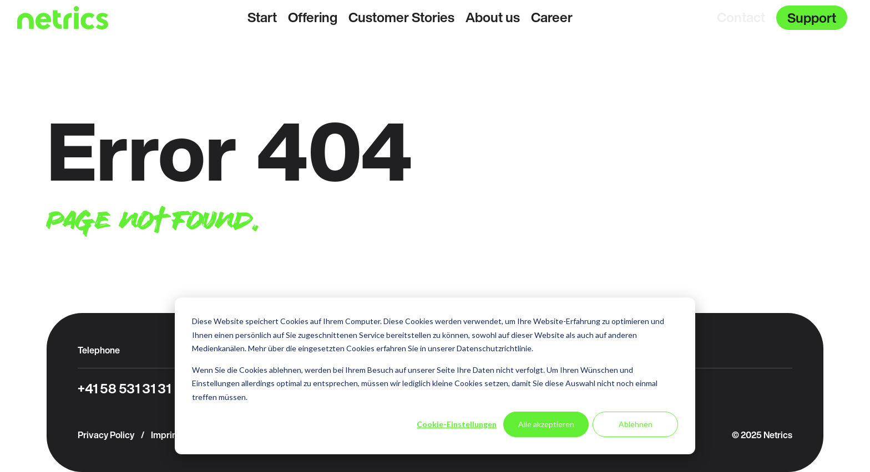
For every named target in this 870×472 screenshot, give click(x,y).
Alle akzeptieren (546, 424)
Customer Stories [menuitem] (401, 17)
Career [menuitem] (552, 17)
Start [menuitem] (262, 17)
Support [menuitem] (811, 18)
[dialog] (435, 375)
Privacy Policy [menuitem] (106, 435)
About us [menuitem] (493, 17)
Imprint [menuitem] (165, 435)
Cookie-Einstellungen (457, 424)
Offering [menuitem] (312, 17)
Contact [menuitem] (741, 17)
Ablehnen (635, 424)
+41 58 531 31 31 (124, 388)
